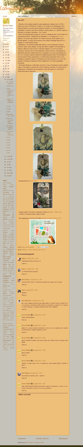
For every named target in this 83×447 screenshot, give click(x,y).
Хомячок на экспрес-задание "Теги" (51, 218)
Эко (13, 340)
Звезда (12, 224)
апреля (8, 167)
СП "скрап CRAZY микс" (8, 306)
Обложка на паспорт (8, 268)
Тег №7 (8, 137)
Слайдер (4, 304)
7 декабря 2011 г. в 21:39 (36, 279)
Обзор (13, 264)
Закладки (12, 223)
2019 (6, 55)
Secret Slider (5, 349)
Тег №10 (8, 109)
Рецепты (5, 299)
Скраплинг (11, 303)
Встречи (7, 201)
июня (8, 162)
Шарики (8, 336)
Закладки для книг (7, 224)
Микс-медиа (7, 257)
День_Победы (11, 205)
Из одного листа (6, 226)
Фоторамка (5, 327)
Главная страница (42, 439)
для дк (12, 211)
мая (7, 165)
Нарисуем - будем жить (54, 212)
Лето (8, 243)
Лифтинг (12, 245)
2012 (6, 74)
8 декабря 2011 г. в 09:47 (39, 361)
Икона (12, 226)
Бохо (4, 200)
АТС (13, 192)
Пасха (12, 280)
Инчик (12, 230)
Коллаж (4, 234)
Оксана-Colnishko (26, 315)
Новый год (40, 250)
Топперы (8, 320)
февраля (8, 173)
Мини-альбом (6, 259)
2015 (6, 66)
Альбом (5, 186)
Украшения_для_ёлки (8, 323)
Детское (5, 207)
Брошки (8, 200)
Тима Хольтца (33, 181)
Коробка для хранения (8, 237)
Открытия (11, 274)
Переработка (6, 282)
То (5, 320)
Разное (12, 293)
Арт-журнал (6, 192)
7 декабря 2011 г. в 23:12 (38, 300)
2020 (6, 52)
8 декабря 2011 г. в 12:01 (39, 383)
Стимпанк (11, 314)
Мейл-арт (12, 255)
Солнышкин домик (17, 8)
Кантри (12, 232)
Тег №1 (8, 153)
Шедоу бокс (6, 338)
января (8, 176)
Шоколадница (7, 340)
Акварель (5, 184)
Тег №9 (8, 112)
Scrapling (12, 348)
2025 (6, 47)
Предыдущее (63, 439)
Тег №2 (8, 150)
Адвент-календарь (7, 182)
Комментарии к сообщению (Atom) (34, 442)
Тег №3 (8, 148)
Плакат (12, 284)
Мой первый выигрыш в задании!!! (9, 127)
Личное (5, 247)
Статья (7, 312)
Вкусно (4, 201)
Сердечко (12, 299)
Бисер (8, 198)
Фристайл (11, 331)
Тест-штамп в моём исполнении (9, 133)
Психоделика (11, 291)
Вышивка (12, 202)
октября (8, 159)
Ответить (24, 263)
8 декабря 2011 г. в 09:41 (39, 315)
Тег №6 (8, 140)
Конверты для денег (8, 236)
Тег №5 (8, 142)
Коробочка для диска (8, 239)
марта (8, 170)
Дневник (5, 223)
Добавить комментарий (24, 394)
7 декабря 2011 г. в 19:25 (32, 258)
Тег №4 (8, 145)
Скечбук (8, 301)
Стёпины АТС (9, 86)
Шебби (12, 336)
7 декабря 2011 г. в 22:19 (31, 290)
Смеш (8, 304)
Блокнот (12, 198)
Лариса (23, 269)
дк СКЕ (10, 209)
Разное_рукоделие (7, 295)
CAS (13, 342)
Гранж (9, 203)
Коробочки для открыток (8, 241)
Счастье (12, 316)
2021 (6, 49)
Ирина (23, 290)
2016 (6, 63)
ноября (8, 156)
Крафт (4, 243)
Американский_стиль (8, 190)
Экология (5, 342)
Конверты (12, 234)
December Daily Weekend (8, 344)
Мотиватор (5, 260)
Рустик (8, 299)
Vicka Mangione (26, 373)
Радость (5, 293)
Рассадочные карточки (8, 297)
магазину (60, 36)
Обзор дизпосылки (8, 266)
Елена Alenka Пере (26, 300)
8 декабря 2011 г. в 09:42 (39, 325)
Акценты (12, 184)
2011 (6, 77)
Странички (6, 316)
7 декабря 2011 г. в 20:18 (32, 269)
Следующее (22, 439)
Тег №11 (8, 106)
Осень (6, 272)
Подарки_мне (6, 286)
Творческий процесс (8, 318)
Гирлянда (5, 203)
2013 (6, 71)
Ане (48, 36)
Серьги (4, 301)
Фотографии (11, 325)
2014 (6, 69)
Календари (5, 232)
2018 (6, 58)
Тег (45, 250)
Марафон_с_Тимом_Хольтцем (29, 250)
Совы (11, 304)
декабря (8, 79)
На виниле (11, 262)
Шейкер (12, 338)
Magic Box (5, 346)
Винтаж (12, 200)
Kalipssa (24, 258)
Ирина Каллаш (25, 279)
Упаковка (5, 325)
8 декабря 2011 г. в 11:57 (36, 373)
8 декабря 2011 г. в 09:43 (39, 338)
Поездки (5, 291)
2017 (6, 60)
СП (13, 304)
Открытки (7, 276)
